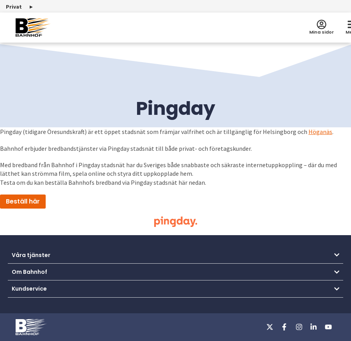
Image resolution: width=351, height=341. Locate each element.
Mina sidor (321, 32)
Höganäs (320, 132)
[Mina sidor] (321, 24)
